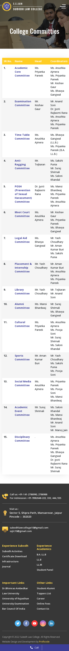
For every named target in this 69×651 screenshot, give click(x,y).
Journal (6, 566)
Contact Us (43, 608)
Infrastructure (10, 561)
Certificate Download (14, 556)
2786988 (42, 494)
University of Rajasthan (15, 598)
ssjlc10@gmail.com (21, 531)
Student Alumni (46, 588)
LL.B (39, 559)
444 (54, 498)
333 (49, 498)
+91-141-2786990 (27, 494)
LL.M (39, 564)
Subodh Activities (12, 551)
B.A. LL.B (41, 554)
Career (41, 598)
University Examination (15, 603)
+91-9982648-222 (36, 498)
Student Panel (45, 569)
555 (59, 498)
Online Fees (43, 603)
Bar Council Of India (13, 608)
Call (34, 647)
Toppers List (44, 593)
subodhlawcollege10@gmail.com (29, 527)
